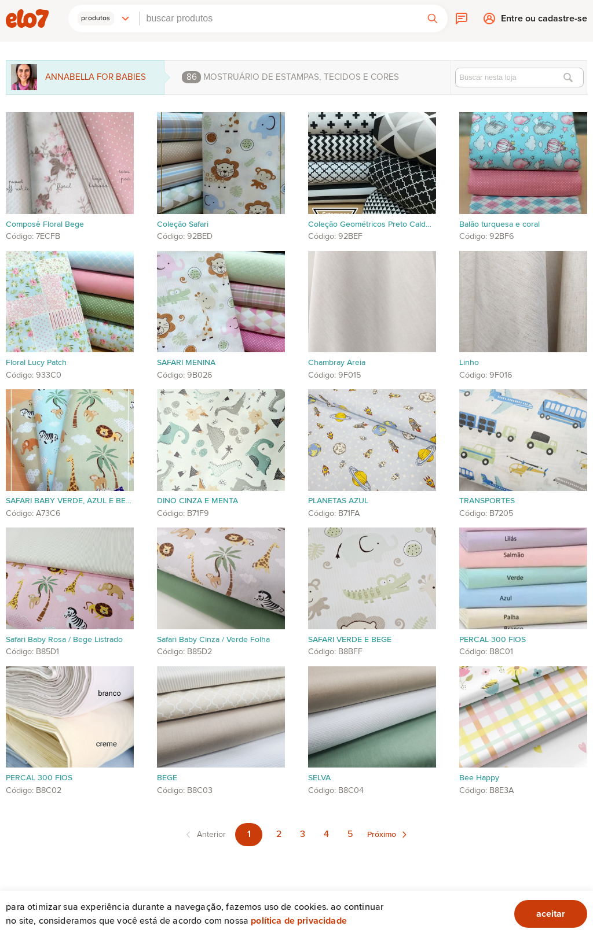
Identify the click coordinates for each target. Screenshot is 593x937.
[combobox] (279, 18)
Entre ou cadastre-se (544, 21)
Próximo (381, 835)
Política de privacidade (299, 920)
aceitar (550, 913)
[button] (103, 18)
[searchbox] (279, 18)
